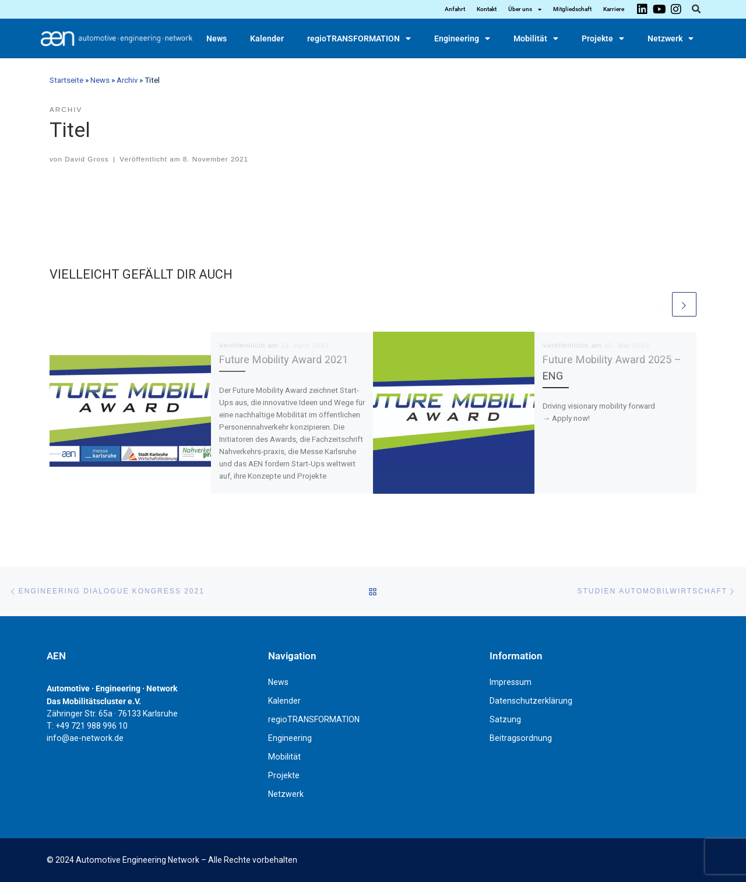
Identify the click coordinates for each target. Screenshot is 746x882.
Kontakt (487, 9)
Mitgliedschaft (572, 9)
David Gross (86, 159)
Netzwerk (671, 38)
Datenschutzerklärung (531, 700)
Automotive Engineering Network (137, 860)
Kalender (267, 38)
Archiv (127, 80)
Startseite (66, 80)
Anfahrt (455, 9)
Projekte (603, 38)
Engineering (462, 38)
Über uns (524, 9)
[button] (696, 9)
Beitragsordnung (521, 738)
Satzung (505, 719)
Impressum (511, 682)
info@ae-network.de (85, 738)
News (216, 38)
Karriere (613, 9)
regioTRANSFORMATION (359, 38)
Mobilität (535, 38)
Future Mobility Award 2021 (283, 359)
